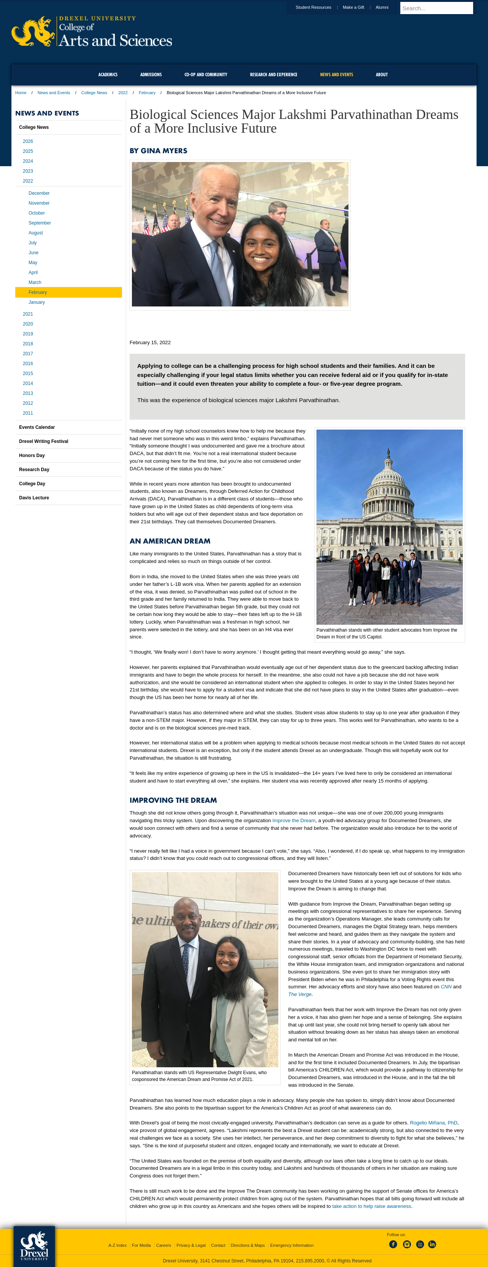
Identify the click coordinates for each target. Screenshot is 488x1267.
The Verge (299, 994)
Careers (163, 1245)
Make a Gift (360, 7)
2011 (28, 413)
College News (94, 92)
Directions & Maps (248, 1245)
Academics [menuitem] (107, 74)
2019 (28, 334)
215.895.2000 (310, 1261)
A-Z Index (117, 1245)
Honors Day (32, 455)
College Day (32, 483)
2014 (28, 383)
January (37, 302)
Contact (218, 1245)
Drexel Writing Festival (43, 441)
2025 (28, 151)
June (34, 252)
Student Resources (321, 7)
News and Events (54, 92)
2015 (28, 373)
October (37, 213)
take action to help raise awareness (371, 1206)
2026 (28, 141)
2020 (28, 324)
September (40, 223)
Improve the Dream (294, 820)
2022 (122, 92)
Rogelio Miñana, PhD (434, 1123)
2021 (28, 314)
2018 (28, 343)
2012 (28, 403)
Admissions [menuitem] (151, 74)
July (33, 242)
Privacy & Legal (191, 1245)
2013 (28, 393)
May (33, 262)
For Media (141, 1245)
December (39, 193)
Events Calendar (37, 427)
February (147, 92)
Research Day (34, 469)
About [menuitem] (382, 74)
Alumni (389, 7)
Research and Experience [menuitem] (273, 74)
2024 (28, 161)
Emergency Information (292, 1245)
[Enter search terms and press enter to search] (442, 8)
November (39, 203)
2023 (28, 171)
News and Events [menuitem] (336, 74)
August (36, 233)
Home (20, 92)
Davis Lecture (34, 497)
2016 (28, 363)
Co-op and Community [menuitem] (206, 74)
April (33, 272)
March (35, 282)
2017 (28, 353)
